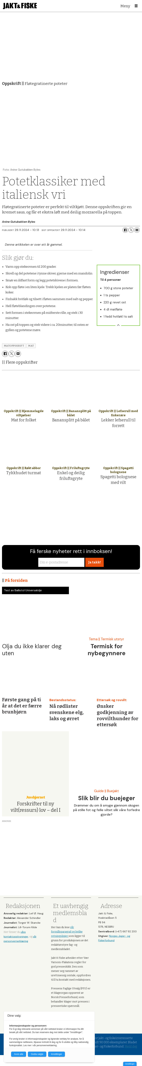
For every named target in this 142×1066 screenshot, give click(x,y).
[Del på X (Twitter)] (131, 230)
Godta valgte (37, 1054)
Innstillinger (130, 1064)
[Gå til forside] (20, 6)
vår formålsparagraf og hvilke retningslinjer (67, 932)
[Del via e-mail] (137, 230)
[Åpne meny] (136, 6)
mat (31, 345)
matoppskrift (14, 345)
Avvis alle (18, 1054)
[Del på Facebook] (125, 230)
